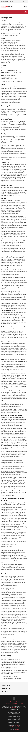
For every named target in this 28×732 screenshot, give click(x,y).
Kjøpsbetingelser (16, 701)
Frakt (10, 701)
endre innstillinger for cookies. (14, 726)
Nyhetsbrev (21, 703)
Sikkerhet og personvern (11, 703)
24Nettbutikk (16, 729)
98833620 (14, 707)
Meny (3, 12)
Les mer (17, 725)
